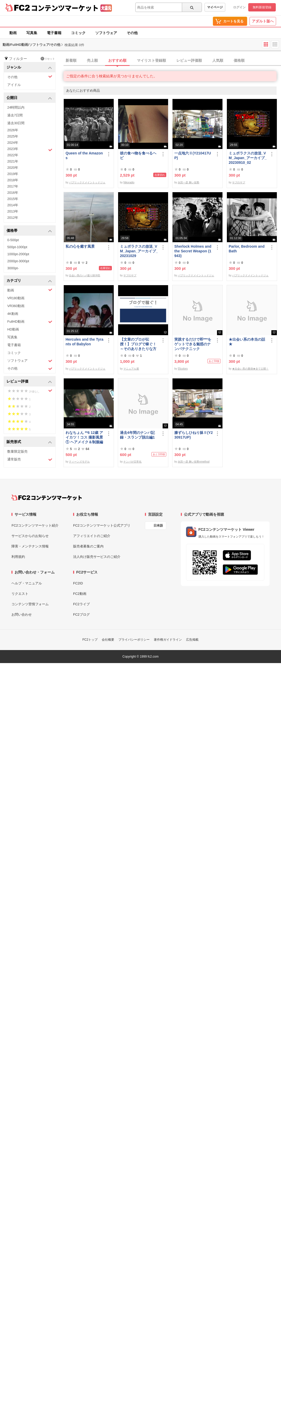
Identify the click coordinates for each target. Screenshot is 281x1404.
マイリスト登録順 (151, 60)
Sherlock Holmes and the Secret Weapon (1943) (192, 251)
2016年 (12, 193)
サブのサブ (238, 182)
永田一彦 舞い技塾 (188, 182)
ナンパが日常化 (132, 461)
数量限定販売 (17, 451)
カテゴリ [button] (29, 280)
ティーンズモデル (79, 461)
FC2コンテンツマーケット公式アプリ (101, 525)
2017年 (12, 186)
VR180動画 (15, 298)
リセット (48, 58)
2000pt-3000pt (18, 261)
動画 (13, 33)
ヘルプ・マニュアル (26, 583)
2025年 (12, 136)
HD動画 (13, 329)
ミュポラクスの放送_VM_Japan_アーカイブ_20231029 (139, 251)
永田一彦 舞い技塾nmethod (193, 461)
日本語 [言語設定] (158, 525)
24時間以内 (15, 107)
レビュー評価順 (189, 60)
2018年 (12, 180)
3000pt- (13, 268)
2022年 (12, 155)
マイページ (215, 7)
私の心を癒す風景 (80, 246)
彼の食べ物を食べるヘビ (138, 155)
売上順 (92, 60)
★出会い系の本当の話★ (247, 341)
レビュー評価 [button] (29, 381)
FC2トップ (90, 639)
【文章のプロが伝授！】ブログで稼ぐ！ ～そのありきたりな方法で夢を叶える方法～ (138, 344)
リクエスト (19, 594)
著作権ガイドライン (168, 639)
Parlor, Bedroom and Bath (247, 248)
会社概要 (108, 639)
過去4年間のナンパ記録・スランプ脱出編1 (137, 434)
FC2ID (78, 583)
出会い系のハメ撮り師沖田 (84, 275)
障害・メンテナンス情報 (30, 546)
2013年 (12, 211)
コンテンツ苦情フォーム (30, 604)
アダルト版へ (263, 21)
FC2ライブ (81, 604)
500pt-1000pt (17, 247)
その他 (132, 33)
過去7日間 (15, 115)
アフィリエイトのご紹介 (91, 536)
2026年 (12, 130)
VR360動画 (15, 306)
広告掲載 (192, 639)
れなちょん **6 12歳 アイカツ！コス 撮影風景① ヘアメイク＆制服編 (84, 437)
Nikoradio (128, 182)
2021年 (12, 161)
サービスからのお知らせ (30, 536)
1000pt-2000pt (18, 254)
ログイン (239, 7)
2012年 (12, 218)
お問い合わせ (21, 614)
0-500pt (13, 240)
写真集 (31, 33)
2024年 (12, 143)
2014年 (12, 205)
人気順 (217, 60)
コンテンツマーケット (65, 8)
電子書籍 (54, 33)
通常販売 (29, 459)
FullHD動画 (29, 322)
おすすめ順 (117, 60)
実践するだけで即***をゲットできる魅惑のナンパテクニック (192, 344)
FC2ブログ (81, 614)
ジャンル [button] (29, 67)
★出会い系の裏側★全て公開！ (250, 368)
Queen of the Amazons (84, 155)
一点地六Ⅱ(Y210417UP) (192, 155)
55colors (183, 368)
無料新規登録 (262, 7)
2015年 (12, 199)
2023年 (29, 149)
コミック (78, 33)
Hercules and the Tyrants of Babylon (84, 341)
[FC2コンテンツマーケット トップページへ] (46, 497)
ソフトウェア (106, 33)
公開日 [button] (29, 98)
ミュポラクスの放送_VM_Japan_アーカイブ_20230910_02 (247, 158)
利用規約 (18, 557)
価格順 (239, 60)
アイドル (14, 85)
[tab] (172, 60)
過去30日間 (15, 123)
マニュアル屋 (131, 368)
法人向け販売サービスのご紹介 (96, 557)
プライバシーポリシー (134, 639)
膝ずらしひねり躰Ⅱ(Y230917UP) (193, 434)
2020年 (12, 168)
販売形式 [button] (29, 442)
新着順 (71, 60)
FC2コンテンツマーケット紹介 (35, 525)
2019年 (12, 174)
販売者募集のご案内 (88, 546)
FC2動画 (79, 594)
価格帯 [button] (29, 230)
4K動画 (12, 314)
